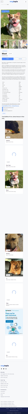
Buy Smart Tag (3, 381)
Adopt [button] (7, 58)
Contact (7, 408)
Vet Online (3, 393)
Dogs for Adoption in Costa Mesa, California (8, 406)
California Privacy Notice (14, 410)
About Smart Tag (4, 387)
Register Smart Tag (4, 383)
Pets (5, 4)
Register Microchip (4, 375)
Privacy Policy (19, 408)
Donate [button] (4, 113)
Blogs (2, 394)
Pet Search (3, 391)
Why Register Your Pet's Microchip (7, 374)
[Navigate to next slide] (27, 44)
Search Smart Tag (4, 385)
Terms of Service (13, 408)
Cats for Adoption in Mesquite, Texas (7, 401)
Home (2, 4)
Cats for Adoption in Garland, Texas (7, 403)
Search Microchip (4, 377)
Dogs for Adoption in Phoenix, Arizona (7, 404)
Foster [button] (20, 58)
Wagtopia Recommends (5, 396)
